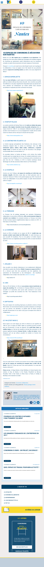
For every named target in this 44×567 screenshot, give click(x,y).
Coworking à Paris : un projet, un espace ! (21, 450)
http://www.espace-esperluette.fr (15, 90)
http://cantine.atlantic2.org (13, 164)
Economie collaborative (12, 494)
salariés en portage (30, 274)
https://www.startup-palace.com (15, 135)
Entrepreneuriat (10, 497)
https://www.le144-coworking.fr (14, 337)
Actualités (8, 492)
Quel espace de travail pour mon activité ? (21, 467)
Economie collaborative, (22, 382)
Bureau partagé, (28, 384)
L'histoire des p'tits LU (11, 500)
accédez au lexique (32, 510)
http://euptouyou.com (12, 315)
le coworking (10, 66)
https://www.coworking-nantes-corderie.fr (17, 243)
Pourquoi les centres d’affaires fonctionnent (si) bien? (17, 417)
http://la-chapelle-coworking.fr (14, 183)
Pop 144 (7, 503)
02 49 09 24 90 (34, 2)
